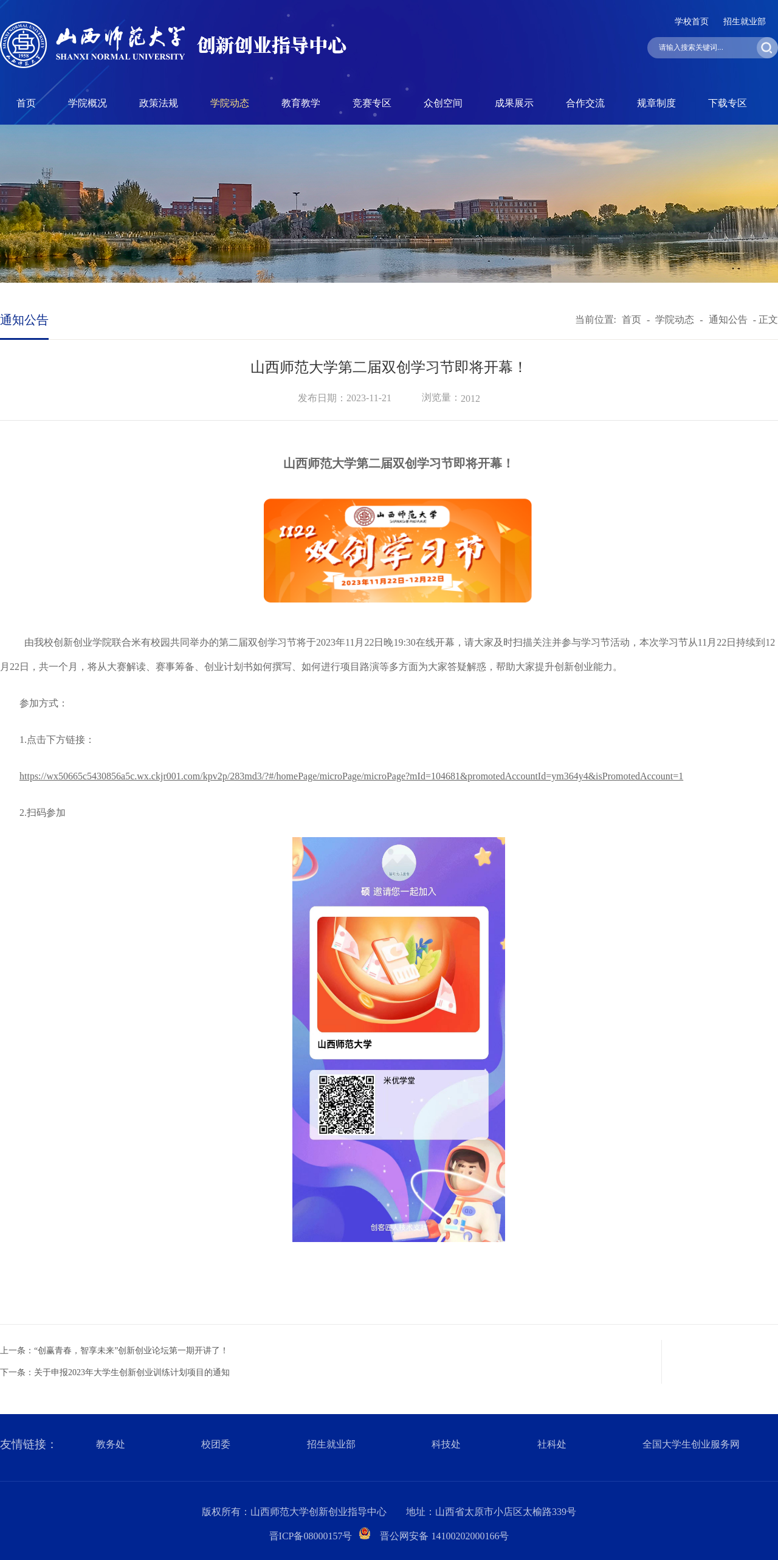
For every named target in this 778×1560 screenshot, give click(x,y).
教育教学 (300, 103)
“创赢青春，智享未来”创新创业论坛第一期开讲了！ (131, 1350)
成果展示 (514, 103)
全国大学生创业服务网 (691, 1444)
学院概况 (87, 103)
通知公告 (728, 319)
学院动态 (229, 103)
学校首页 (692, 21)
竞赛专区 (372, 103)
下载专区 (727, 103)
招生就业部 (744, 21)
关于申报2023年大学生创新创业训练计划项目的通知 (132, 1372)
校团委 (215, 1444)
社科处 (551, 1444)
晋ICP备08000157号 (311, 1536)
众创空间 (443, 103)
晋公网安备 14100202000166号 (444, 1536)
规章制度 (656, 103)
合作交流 (585, 103)
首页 (26, 103)
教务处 (110, 1444)
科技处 (446, 1444)
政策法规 (158, 103)
